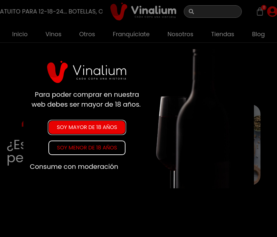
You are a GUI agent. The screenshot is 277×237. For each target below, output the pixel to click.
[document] (138, 118)
